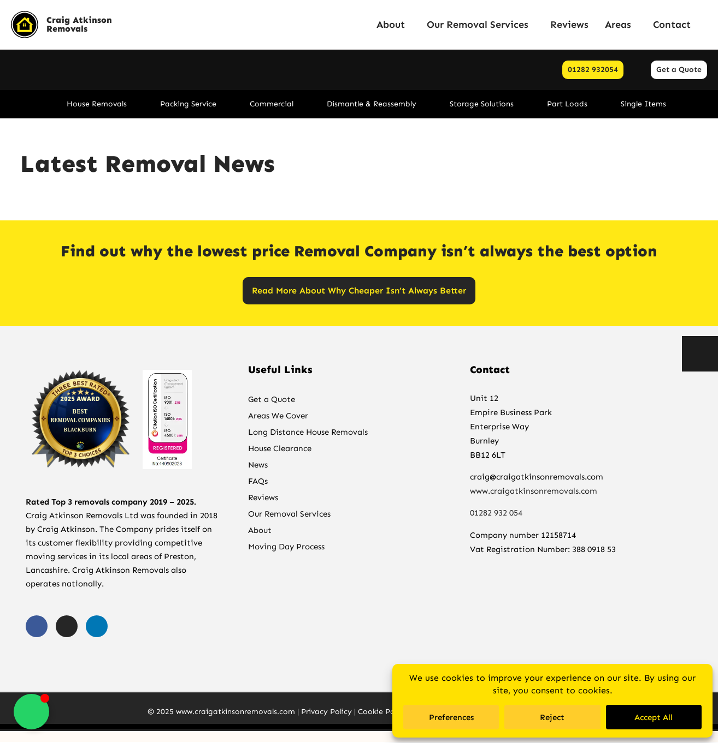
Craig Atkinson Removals (79, 24)
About (393, 24)
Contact (672, 24)
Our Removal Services (480, 24)
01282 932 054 (497, 514)
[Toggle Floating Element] (31, 711)
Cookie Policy (382, 712)
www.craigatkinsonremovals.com (533, 492)
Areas (621, 24)
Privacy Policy (326, 712)
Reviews (569, 24)
